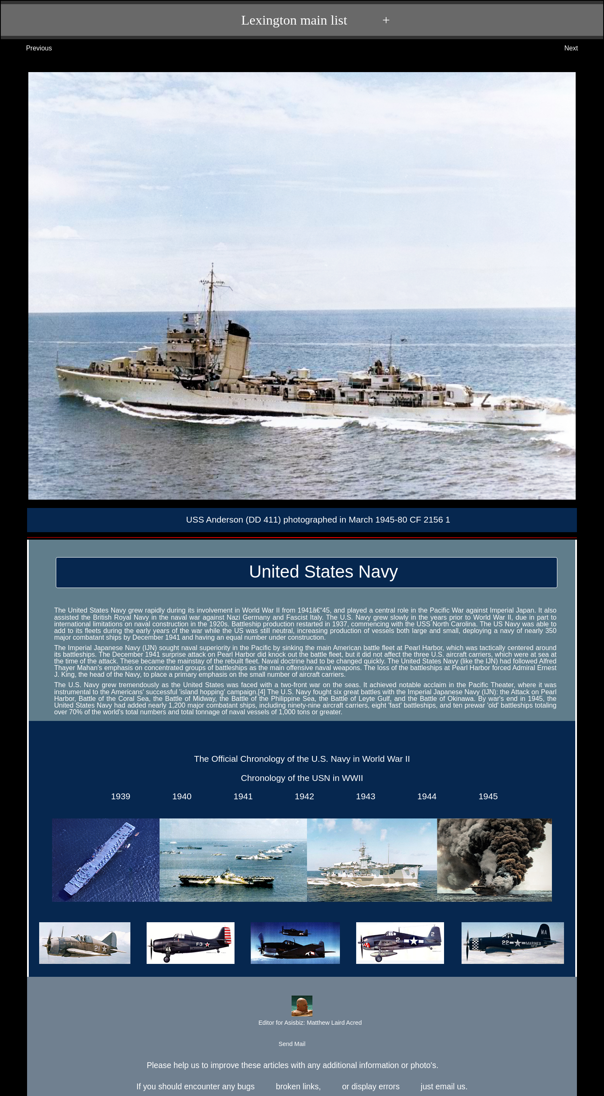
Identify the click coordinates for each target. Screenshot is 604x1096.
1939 (118, 796)
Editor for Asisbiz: (302, 1012)
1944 (424, 796)
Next (579, 48)
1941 (241, 796)
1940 (179, 796)
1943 (363, 796)
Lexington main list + (306, 20)
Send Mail (301, 1044)
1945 (486, 796)
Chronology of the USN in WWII (302, 778)
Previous (30, 48)
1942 (302, 796)
